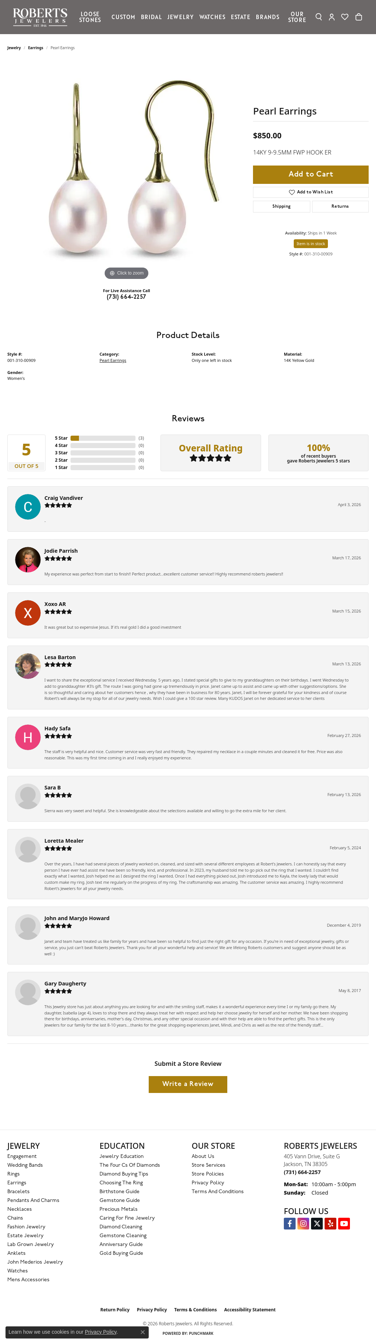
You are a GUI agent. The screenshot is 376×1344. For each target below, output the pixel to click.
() (141, 438)
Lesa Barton (60, 657)
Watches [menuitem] (17, 1271)
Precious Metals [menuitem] (119, 1209)
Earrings (35, 47)
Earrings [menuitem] (16, 1183)
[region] (127, 172)
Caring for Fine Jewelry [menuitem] (127, 1218)
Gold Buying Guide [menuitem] (121, 1253)
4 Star (61, 445)
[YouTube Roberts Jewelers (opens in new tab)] (344, 1223)
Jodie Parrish (61, 550)
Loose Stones (90, 17)
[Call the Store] (302, 1172)
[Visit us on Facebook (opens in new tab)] (290, 1223)
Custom (123, 16)
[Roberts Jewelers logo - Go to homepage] (42, 17)
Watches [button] (212, 16)
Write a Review (188, 1084)
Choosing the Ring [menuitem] (121, 1183)
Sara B (52, 787)
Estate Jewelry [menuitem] (25, 1236)
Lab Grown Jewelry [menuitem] (30, 1244)
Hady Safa (57, 728)
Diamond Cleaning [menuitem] (121, 1227)
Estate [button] (240, 16)
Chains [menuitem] (15, 1218)
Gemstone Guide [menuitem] (120, 1200)
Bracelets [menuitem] (18, 1192)
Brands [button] (267, 16)
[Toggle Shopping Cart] (358, 17)
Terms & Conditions (195, 1310)
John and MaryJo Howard (76, 918)
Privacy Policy (208, 1183)
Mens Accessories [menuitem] (28, 1280)
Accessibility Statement (249, 1310)
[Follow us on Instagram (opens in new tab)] (303, 1223)
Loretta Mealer (64, 840)
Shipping (281, 206)
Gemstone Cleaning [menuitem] (123, 1236)
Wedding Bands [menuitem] (25, 1165)
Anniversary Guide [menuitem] (121, 1244)
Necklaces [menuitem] (19, 1209)
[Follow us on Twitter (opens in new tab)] (317, 1223)
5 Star (61, 438)
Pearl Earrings (113, 360)
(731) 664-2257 (127, 297)
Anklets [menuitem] (16, 1253)
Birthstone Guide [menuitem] (120, 1192)
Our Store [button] (297, 17)
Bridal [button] (151, 16)
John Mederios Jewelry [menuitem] (35, 1262)
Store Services (208, 1165)
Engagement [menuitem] (22, 1156)
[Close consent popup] (143, 1332)
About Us (203, 1156)
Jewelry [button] (180, 16)
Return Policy (115, 1310)
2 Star (61, 460)
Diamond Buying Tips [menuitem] (124, 1174)
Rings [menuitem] (13, 1174)
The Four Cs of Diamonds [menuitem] (130, 1165)
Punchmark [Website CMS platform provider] (201, 1333)
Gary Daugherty (65, 983)
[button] (319, 17)
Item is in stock (311, 243)
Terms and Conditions (218, 1192)
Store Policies (208, 1174)
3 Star (61, 453)
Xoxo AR (55, 603)
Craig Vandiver (63, 497)
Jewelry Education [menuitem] (122, 1156)
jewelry (14, 47)
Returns (340, 206)
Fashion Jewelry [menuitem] (26, 1227)
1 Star (61, 467)
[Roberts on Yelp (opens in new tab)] (330, 1223)
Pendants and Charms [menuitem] (33, 1200)
